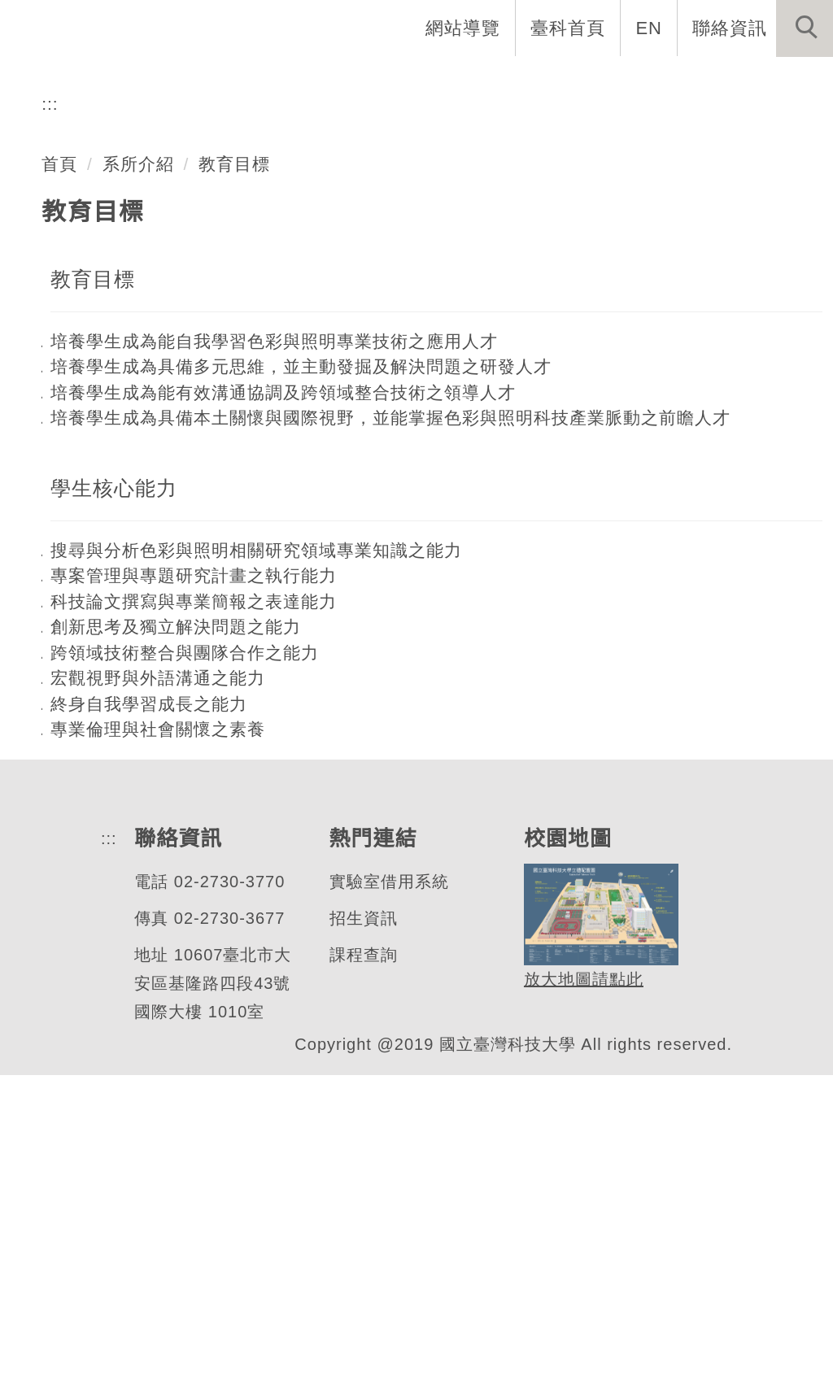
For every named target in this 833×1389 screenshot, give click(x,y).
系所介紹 (138, 477)
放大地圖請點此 (579, 1293)
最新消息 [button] (780, 81)
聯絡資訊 (729, 28)
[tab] (423, 314)
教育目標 (235, 477)
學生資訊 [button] (551, 81)
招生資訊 (359, 1232)
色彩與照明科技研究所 (219, 250)
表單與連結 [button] (665, 81)
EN (649, 28)
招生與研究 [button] (436, 81)
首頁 (59, 477)
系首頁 (119, 81)
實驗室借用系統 (385, 1196)
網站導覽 (464, 28)
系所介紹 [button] (215, 81)
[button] (804, 28)
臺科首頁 (569, 28)
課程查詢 (359, 1269)
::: (50, 418)
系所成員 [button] (321, 81)
